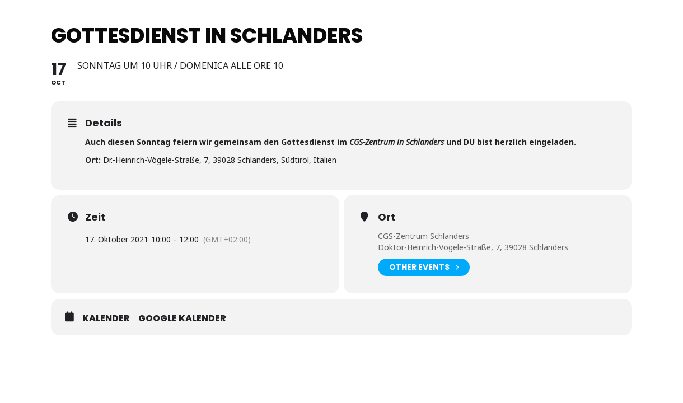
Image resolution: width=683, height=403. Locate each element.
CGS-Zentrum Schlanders (423, 236)
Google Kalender (182, 318)
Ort (386, 217)
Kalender (106, 318)
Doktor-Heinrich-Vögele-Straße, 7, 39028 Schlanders (473, 247)
